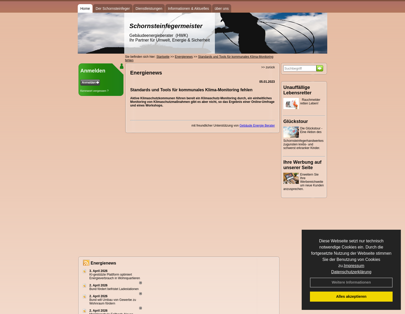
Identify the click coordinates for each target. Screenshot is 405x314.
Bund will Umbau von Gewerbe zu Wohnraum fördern (112, 301)
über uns (222, 8)
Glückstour (295, 121)
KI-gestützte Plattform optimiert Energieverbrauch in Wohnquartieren (114, 276)
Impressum (354, 265)
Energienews (103, 263)
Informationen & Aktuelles (188, 8)
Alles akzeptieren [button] (351, 296)
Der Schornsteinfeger (113, 8)
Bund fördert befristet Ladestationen (114, 289)
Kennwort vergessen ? (94, 90)
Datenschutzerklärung (351, 272)
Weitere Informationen (351, 282)
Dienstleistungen (149, 8)
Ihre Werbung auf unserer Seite (302, 165)
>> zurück (268, 67)
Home (85, 8)
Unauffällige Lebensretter (297, 90)
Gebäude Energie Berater (257, 125)
